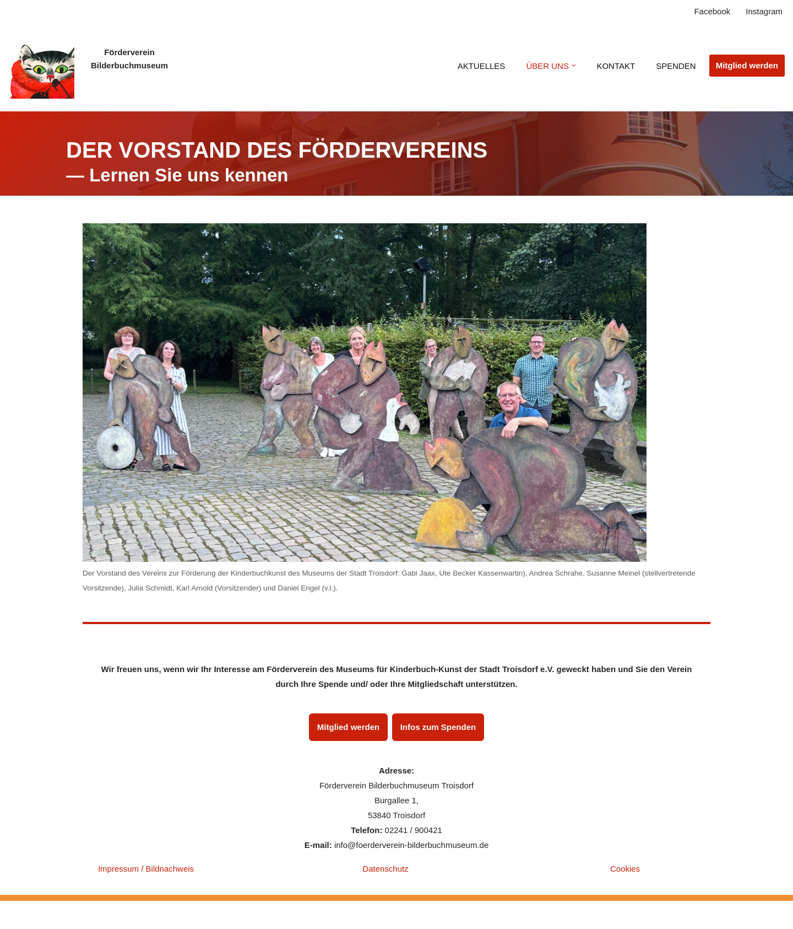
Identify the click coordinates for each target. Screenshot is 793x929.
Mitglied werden (747, 65)
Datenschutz (385, 868)
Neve (92, 915)
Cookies (625, 868)
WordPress (186, 915)
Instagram (764, 11)
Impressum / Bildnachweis (146, 868)
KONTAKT (615, 66)
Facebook (712, 11)
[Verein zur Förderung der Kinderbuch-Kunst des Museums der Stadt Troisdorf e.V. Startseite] (41, 66)
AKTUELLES (482, 66)
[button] (574, 65)
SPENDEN (676, 66)
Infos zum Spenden (438, 727)
